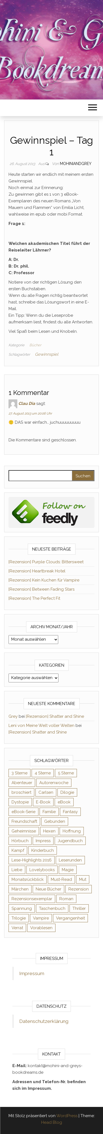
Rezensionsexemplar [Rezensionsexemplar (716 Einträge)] (32, 898)
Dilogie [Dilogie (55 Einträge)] (67, 792)
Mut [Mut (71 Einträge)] (82, 879)
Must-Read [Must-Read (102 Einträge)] (61, 879)
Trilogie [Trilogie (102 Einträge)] (19, 918)
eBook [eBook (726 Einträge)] (64, 802)
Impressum (31, 973)
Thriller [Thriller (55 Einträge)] (79, 908)
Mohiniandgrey (75, 163)
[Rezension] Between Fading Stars (41, 589)
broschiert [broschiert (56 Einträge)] (21, 792)
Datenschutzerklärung (43, 1021)
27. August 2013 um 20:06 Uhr (30, 413)
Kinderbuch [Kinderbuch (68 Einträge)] (42, 850)
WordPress (66, 1115)
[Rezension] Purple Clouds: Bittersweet (46, 561)
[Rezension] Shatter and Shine (55, 716)
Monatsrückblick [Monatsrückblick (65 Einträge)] (28, 879)
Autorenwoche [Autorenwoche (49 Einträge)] (53, 782)
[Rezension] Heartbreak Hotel (37, 571)
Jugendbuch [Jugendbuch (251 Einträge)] (70, 840)
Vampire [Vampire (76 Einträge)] (41, 918)
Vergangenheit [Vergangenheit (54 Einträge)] (70, 918)
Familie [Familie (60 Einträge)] (49, 811)
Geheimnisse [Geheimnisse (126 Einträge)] (24, 831)
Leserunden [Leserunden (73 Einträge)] (70, 860)
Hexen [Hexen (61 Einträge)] (49, 831)
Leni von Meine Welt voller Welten (41, 725)
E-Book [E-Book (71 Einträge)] (43, 802)
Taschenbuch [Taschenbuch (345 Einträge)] (52, 908)
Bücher (35, 345)
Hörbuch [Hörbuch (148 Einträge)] (20, 840)
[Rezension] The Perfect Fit (34, 598)
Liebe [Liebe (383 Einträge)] (17, 869)
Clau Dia (26, 403)
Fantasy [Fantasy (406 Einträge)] (70, 811)
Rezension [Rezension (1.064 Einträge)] (78, 889)
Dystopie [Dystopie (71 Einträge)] (20, 802)
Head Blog (51, 1122)
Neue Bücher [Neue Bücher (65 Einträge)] (48, 889)
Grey (13, 716)
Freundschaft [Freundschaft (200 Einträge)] (24, 821)
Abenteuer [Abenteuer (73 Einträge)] (22, 782)
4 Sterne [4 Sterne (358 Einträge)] (43, 773)
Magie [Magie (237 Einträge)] (68, 869)
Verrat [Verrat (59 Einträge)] (17, 927)
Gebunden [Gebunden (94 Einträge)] (54, 821)
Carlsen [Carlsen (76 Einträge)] (45, 792)
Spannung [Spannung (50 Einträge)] (22, 908)
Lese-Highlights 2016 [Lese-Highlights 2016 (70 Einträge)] (32, 860)
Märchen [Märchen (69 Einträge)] (20, 889)
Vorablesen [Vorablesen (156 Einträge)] (41, 927)
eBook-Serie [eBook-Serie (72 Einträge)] (23, 811)
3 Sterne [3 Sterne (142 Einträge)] (19, 773)
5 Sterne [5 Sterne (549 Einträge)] (66, 773)
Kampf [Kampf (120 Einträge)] (18, 850)
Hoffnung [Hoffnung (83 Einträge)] (72, 831)
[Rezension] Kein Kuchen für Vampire (44, 580)
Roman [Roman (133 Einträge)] (66, 898)
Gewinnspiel (46, 354)
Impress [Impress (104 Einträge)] (43, 840)
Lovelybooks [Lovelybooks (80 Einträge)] (42, 869)
